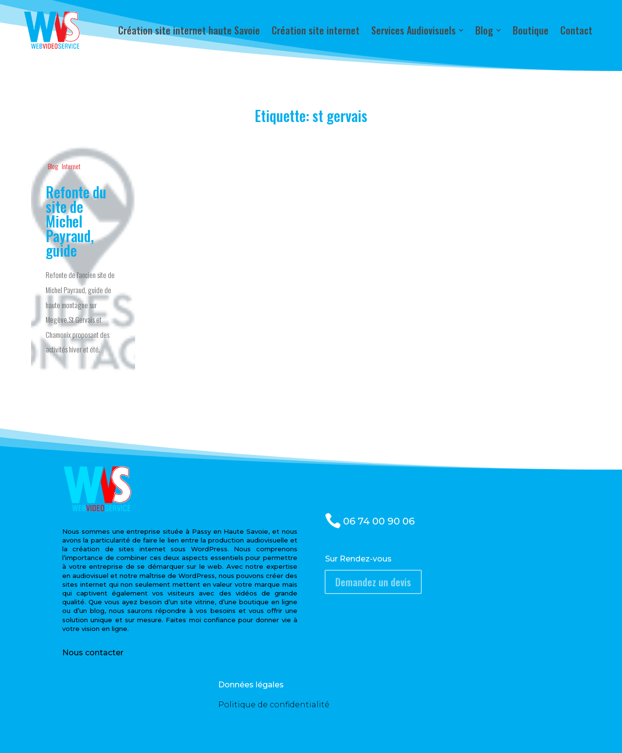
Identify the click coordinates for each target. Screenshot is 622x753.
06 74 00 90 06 (379, 521)
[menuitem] (189, 30)
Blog (53, 166)
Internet (71, 166)
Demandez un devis (373, 582)
